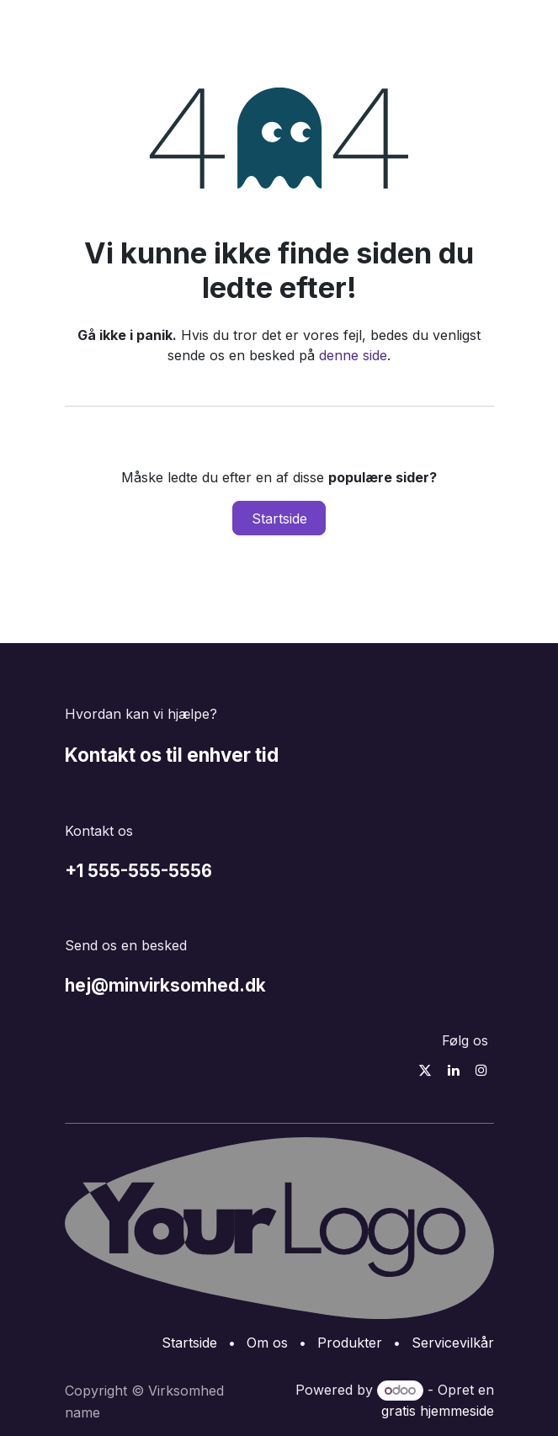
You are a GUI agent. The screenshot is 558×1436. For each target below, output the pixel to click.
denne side (353, 355)
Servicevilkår (453, 1342)
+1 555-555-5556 (138, 870)
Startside (279, 518)
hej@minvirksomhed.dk (165, 985)
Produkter (349, 1342)
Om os (267, 1342)
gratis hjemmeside (437, 1410)
